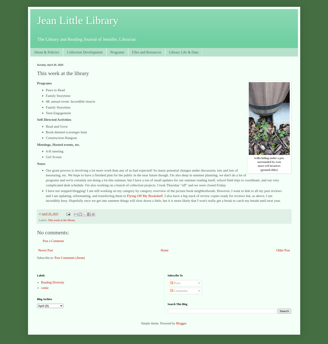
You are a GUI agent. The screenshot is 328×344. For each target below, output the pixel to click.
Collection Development (85, 52)
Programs (117, 52)
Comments (179, 291)
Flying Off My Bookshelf (145, 196)
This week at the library (61, 220)
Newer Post (45, 250)
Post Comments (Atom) (70, 258)
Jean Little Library (77, 20)
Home (165, 250)
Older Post (283, 250)
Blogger (181, 323)
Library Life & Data (183, 52)
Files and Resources (146, 52)
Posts (175, 283)
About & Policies (46, 52)
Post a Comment (53, 241)
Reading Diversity (52, 282)
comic (45, 288)
